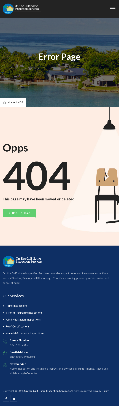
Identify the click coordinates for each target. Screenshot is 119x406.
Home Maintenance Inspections (25, 333)
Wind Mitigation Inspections (23, 319)
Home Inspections (17, 305)
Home (9, 102)
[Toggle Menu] (112, 8)
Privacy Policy (101, 390)
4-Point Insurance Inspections (24, 312)
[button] (19, 213)
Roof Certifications (18, 326)
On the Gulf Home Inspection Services (46, 390)
